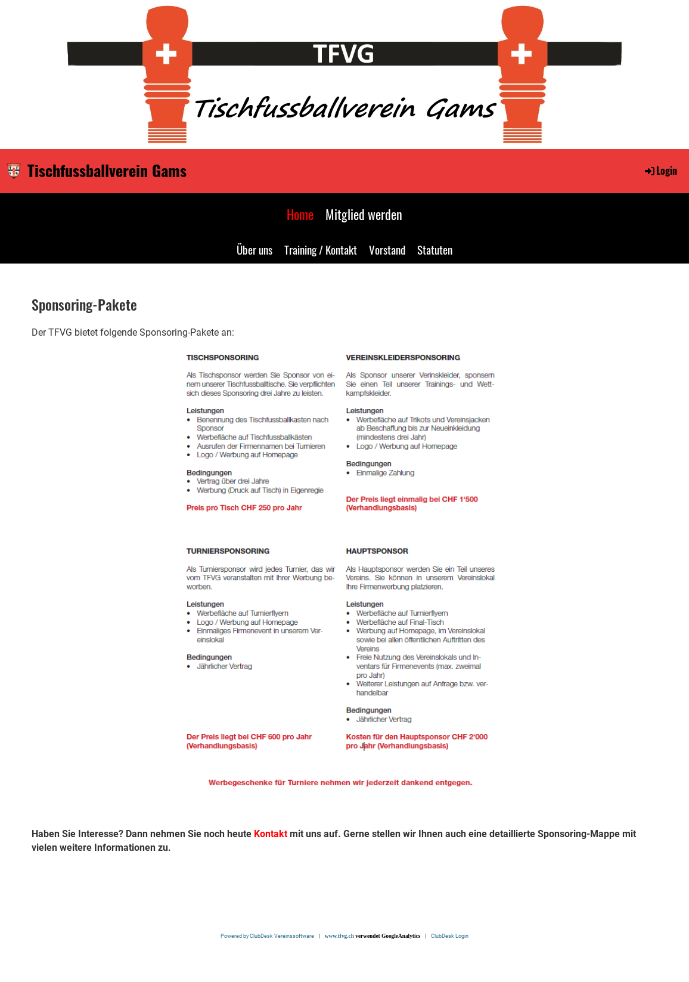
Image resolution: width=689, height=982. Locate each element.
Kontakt (270, 833)
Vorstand (387, 249)
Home (300, 214)
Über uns (254, 249)
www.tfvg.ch (339, 936)
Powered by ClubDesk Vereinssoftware (269, 936)
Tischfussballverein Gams (107, 170)
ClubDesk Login (449, 936)
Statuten (434, 249)
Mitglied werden (363, 214)
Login (660, 170)
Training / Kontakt (320, 249)
